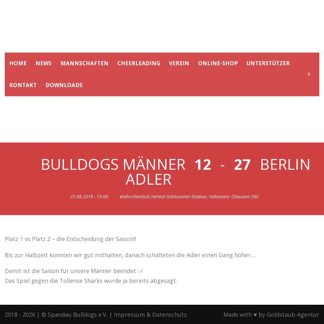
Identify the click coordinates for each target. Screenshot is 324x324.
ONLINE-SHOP (218, 63)
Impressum (129, 314)
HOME (18, 63)
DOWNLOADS (64, 85)
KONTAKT (23, 85)
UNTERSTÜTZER (268, 63)
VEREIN (179, 63)
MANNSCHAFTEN (84, 63)
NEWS (43, 63)
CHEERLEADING (138, 63)
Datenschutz (169, 314)
